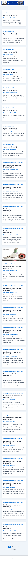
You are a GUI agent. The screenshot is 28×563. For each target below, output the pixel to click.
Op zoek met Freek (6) (10, 52)
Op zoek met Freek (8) (10, 15)
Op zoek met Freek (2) (10, 129)
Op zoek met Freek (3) (10, 110)
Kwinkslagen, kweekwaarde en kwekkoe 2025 (13, 162)
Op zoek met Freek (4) (10, 90)
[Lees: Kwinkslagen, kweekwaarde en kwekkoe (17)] (14, 254)
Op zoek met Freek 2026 (8, 12)
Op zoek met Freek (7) (10, 34)
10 (18, 547)
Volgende (14, 549)
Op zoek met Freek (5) (10, 72)
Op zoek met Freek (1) (10, 147)
